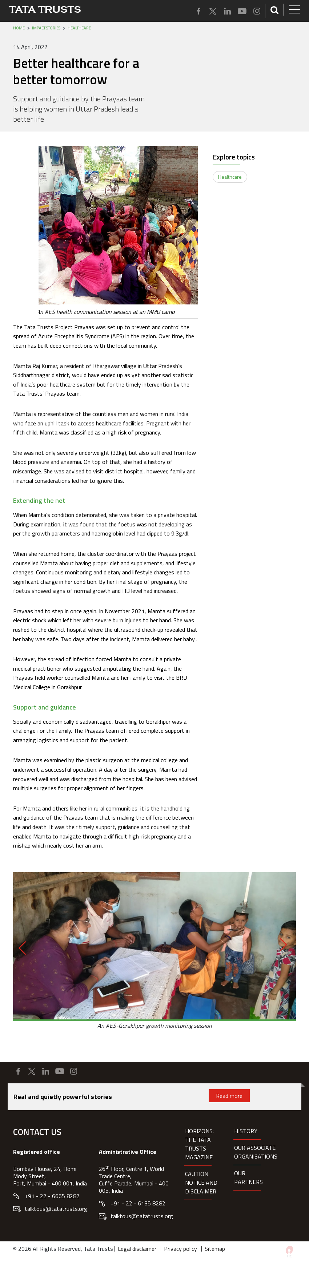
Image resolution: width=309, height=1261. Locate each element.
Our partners (248, 1177)
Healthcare (79, 28)
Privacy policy (180, 1249)
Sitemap (215, 1249)
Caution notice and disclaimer (201, 1182)
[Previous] (25, 948)
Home (19, 28)
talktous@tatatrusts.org (56, 1208)
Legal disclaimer (137, 1249)
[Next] (280, 944)
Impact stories (46, 28)
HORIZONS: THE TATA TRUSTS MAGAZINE (199, 1144)
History (245, 1131)
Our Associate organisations (255, 1152)
